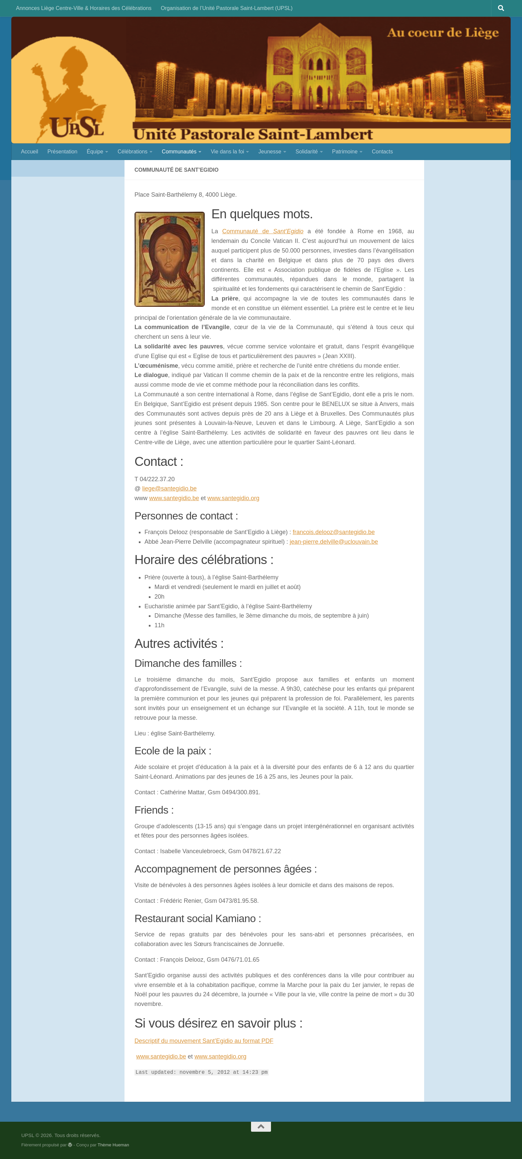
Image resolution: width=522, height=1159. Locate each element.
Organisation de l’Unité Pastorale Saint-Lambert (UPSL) (227, 8)
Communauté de (262, 231)
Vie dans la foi (227, 151)
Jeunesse (269, 151)
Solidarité (307, 151)
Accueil (29, 151)
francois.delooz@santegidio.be (334, 532)
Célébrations (132, 151)
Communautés (179, 151)
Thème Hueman (113, 1144)
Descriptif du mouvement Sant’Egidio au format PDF (203, 1041)
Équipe (95, 151)
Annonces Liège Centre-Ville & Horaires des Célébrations (83, 8)
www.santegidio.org (233, 498)
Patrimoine (345, 151)
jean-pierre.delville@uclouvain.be (334, 541)
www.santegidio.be (174, 498)
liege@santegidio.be (169, 488)
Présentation (63, 151)
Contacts (382, 151)
